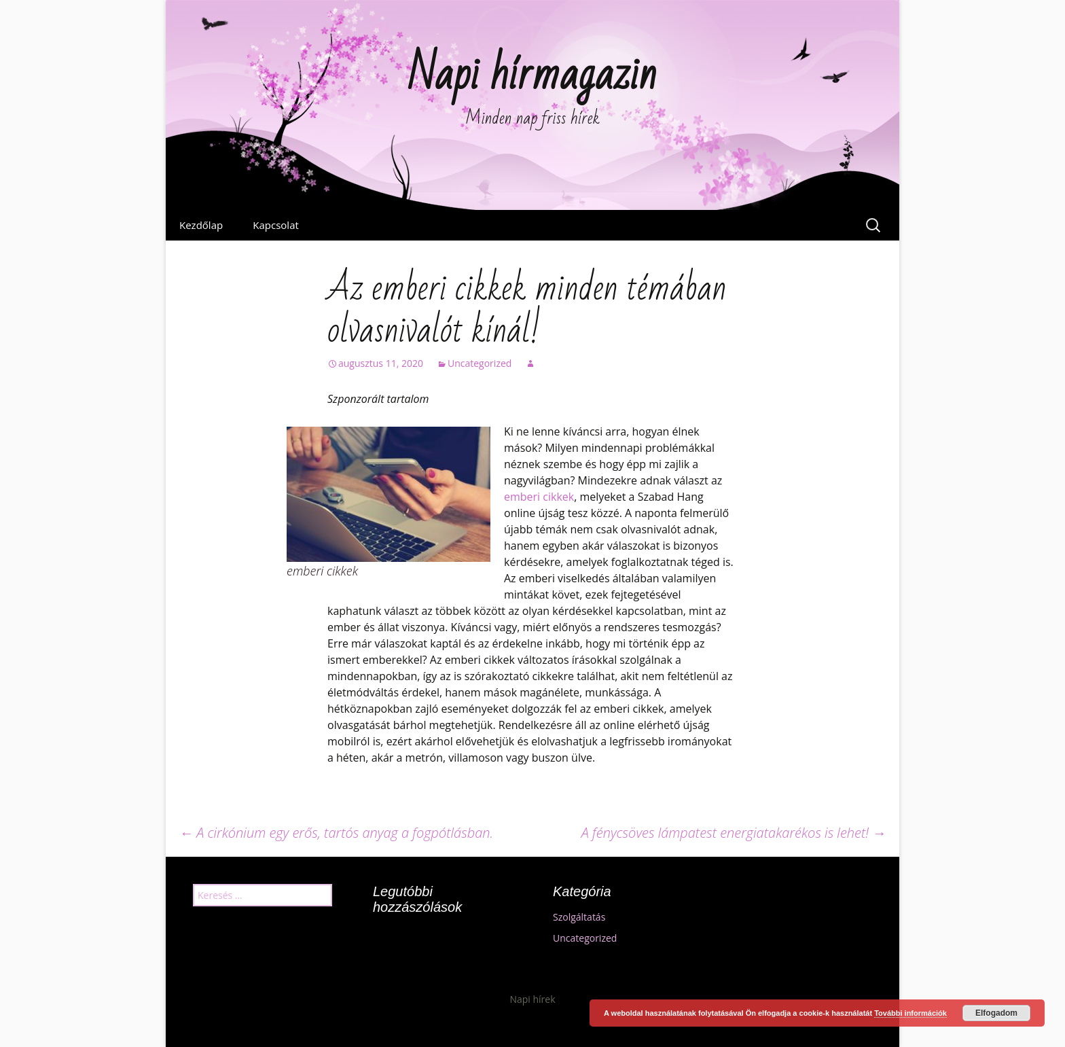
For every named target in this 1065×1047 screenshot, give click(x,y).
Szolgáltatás (579, 916)
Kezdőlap (201, 225)
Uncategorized (479, 363)
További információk (910, 1013)
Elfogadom (996, 1013)
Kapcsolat (276, 225)
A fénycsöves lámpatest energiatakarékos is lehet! (733, 832)
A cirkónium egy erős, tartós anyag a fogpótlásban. (336, 832)
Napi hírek (532, 999)
